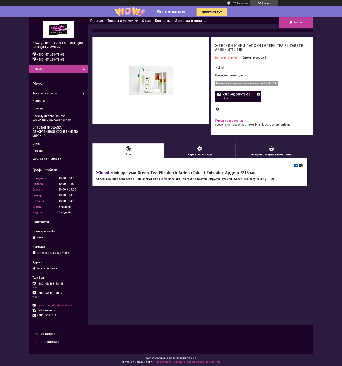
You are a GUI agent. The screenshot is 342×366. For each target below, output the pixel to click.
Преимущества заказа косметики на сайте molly (51, 118)
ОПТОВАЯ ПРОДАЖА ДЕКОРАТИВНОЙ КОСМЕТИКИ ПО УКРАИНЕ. (55, 132)
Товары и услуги (120, 21)
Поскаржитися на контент (169, 361)
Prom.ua (191, 357)
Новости (38, 101)
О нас (146, 21)
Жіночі (102, 172)
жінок (163, 179)
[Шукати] (84, 69)
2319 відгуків (240, 3)
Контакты (163, 21)
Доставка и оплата (190, 21)
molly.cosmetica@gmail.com (55, 305)
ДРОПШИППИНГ (49, 342)
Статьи (37, 108)
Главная (96, 21)
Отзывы (38, 151)
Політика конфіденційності (203, 361)
